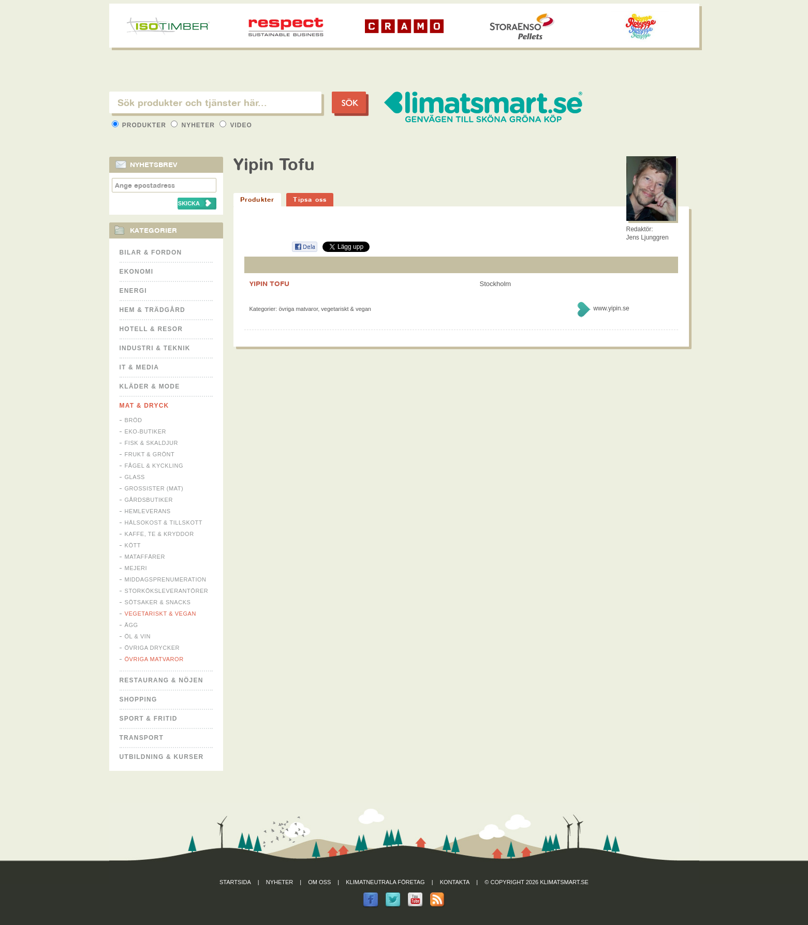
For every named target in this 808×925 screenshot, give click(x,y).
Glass (135, 477)
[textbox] (215, 102)
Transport (142, 737)
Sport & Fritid (149, 718)
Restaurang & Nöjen (161, 680)
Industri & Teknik (155, 348)
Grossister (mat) (154, 488)
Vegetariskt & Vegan (160, 613)
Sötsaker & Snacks (158, 602)
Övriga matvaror (154, 659)
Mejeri (136, 568)
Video (235, 125)
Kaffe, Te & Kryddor (159, 534)
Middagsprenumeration (166, 579)
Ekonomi (137, 271)
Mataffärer (145, 557)
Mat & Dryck (144, 405)
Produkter (140, 125)
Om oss (319, 882)
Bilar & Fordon (151, 252)
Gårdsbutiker (149, 500)
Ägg (131, 625)
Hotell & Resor (151, 329)
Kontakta (455, 882)
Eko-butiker (146, 431)
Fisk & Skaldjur (152, 443)
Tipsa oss (310, 199)
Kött (133, 545)
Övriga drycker (152, 648)
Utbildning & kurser (162, 756)
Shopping (138, 699)
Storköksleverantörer (167, 591)
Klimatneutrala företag (385, 882)
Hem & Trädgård (152, 310)
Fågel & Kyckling (154, 466)
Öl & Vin (138, 636)
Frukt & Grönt (150, 454)
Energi (133, 290)
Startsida (235, 882)
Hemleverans (148, 511)
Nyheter (194, 125)
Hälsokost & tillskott (164, 522)
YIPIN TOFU (269, 283)
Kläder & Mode (150, 386)
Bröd (133, 420)
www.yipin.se (611, 308)
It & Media (139, 367)
